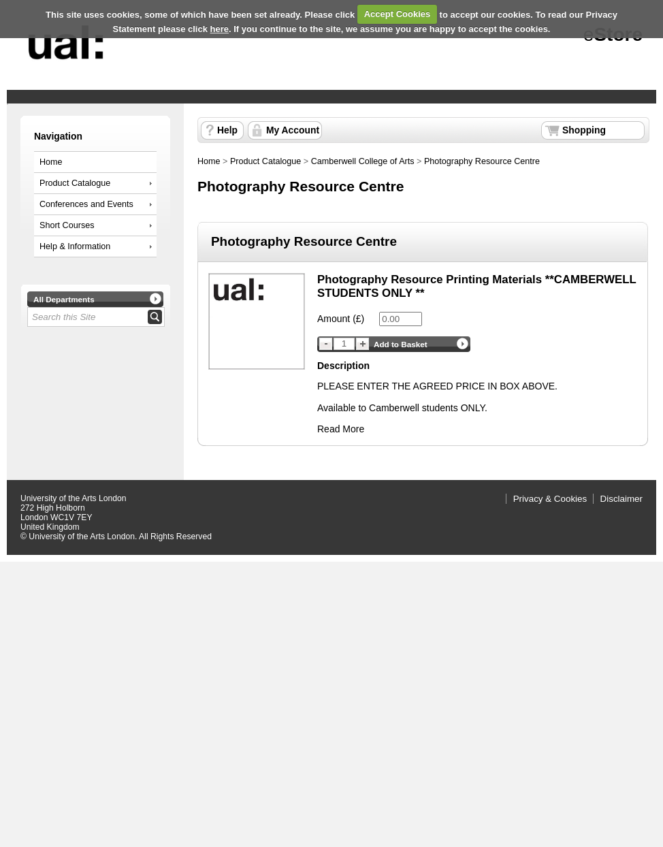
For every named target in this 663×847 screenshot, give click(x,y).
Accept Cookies (397, 14)
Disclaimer (621, 499)
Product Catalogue (74, 183)
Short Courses (67, 225)
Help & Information (74, 246)
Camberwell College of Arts (363, 161)
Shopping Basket (584, 132)
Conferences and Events (86, 204)
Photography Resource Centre (482, 161)
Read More (340, 429)
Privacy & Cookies (550, 499)
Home (51, 162)
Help (227, 130)
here (219, 29)
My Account (292, 130)
